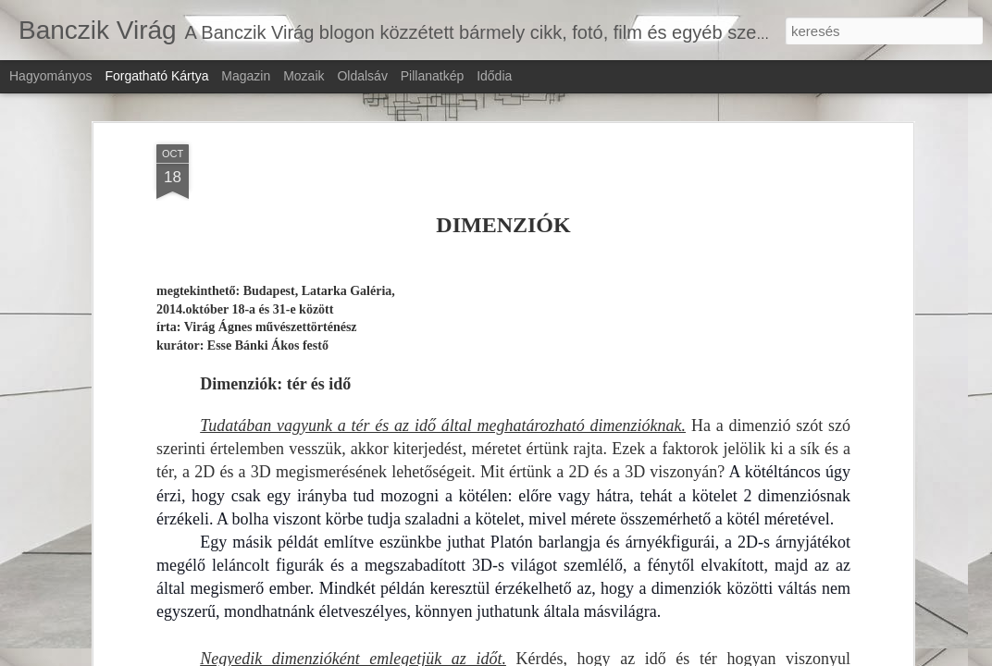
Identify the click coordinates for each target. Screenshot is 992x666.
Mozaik (303, 75)
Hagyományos (51, 75)
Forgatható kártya (156, 75)
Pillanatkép (433, 75)
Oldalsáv (362, 75)
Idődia (494, 75)
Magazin (245, 75)
